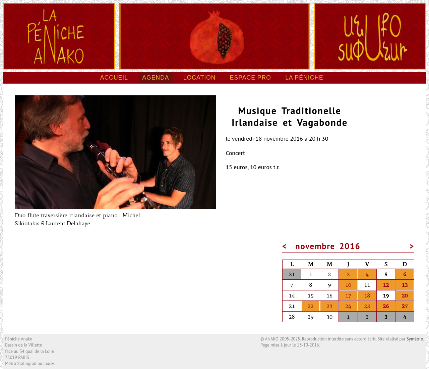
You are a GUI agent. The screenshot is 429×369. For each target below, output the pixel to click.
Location (199, 77)
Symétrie (415, 339)
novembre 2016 (327, 246)
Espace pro (250, 77)
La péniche (304, 77)
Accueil (114, 77)
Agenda (155, 77)
